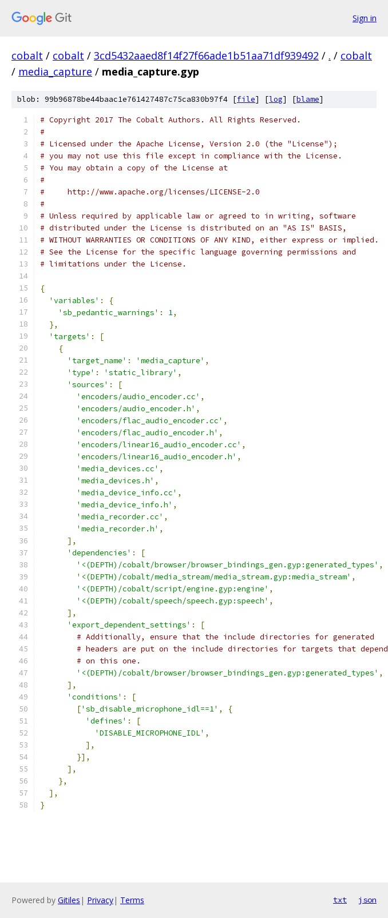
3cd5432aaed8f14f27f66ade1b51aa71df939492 (206, 55)
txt (340, 900)
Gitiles (69, 900)
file (246, 99)
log (276, 99)
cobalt (27, 55)
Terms (132, 900)
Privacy (100, 900)
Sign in (365, 18)
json (367, 900)
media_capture (55, 71)
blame (307, 99)
